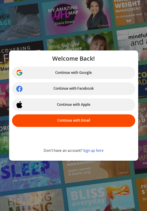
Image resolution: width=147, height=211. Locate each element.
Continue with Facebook (55, 88)
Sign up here (93, 150)
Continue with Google (54, 72)
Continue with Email (73, 120)
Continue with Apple (53, 104)
